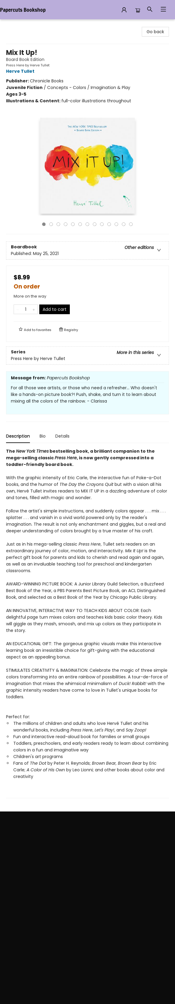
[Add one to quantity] (33, 309)
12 (123, 224)
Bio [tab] (43, 436)
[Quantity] (25, 309)
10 (109, 224)
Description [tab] (18, 436)
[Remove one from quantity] (17, 309)
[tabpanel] (87, 623)
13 (131, 224)
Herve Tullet (21, 71)
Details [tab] (62, 436)
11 (116, 224)
